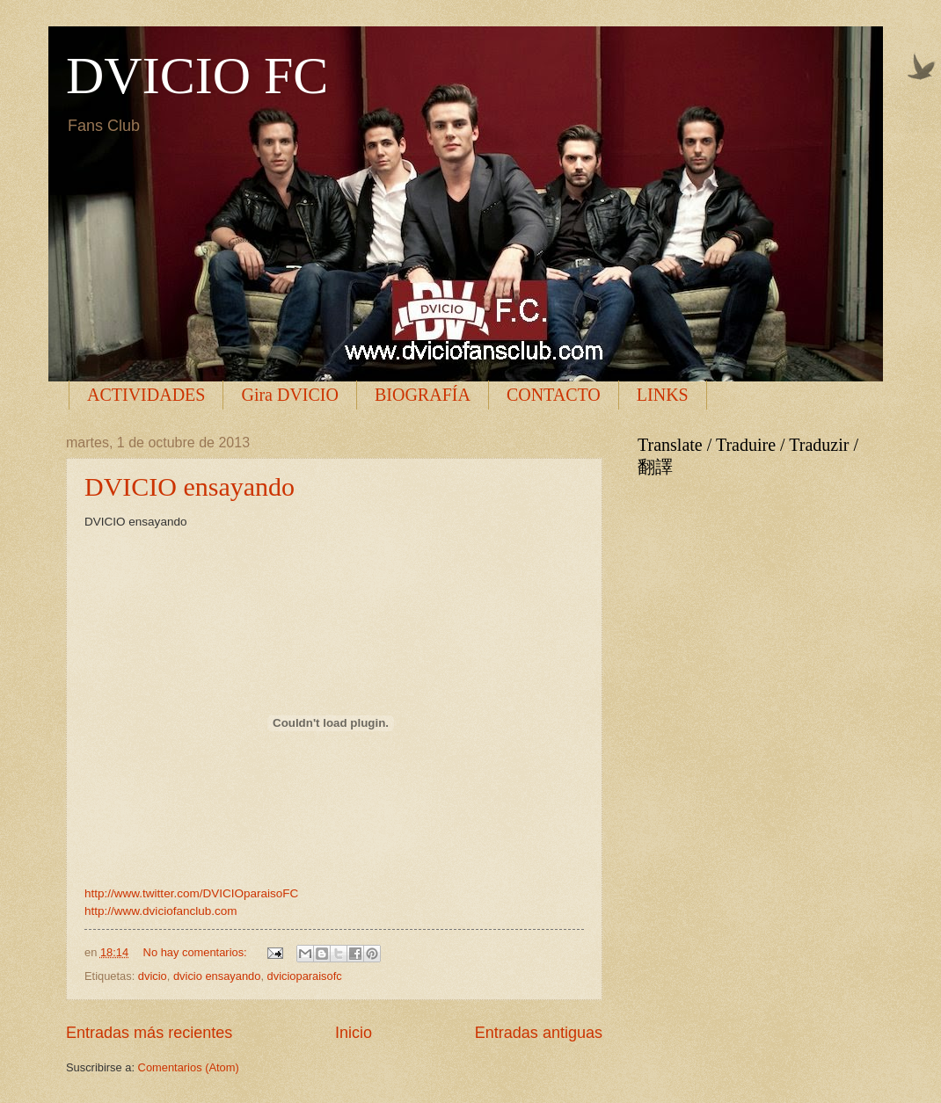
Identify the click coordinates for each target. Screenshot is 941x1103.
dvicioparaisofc (304, 976)
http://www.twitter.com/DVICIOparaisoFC (191, 893)
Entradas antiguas (538, 1032)
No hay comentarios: (197, 952)
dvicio (152, 976)
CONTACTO (554, 394)
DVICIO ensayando (189, 486)
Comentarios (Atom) (188, 1067)
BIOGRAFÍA (422, 394)
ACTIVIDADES (146, 394)
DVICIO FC (197, 76)
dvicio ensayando (217, 976)
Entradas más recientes (149, 1032)
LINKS (663, 394)
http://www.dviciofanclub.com (160, 911)
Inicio (353, 1032)
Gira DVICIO (290, 394)
